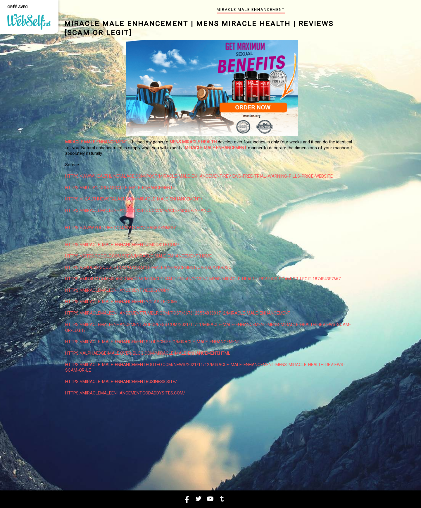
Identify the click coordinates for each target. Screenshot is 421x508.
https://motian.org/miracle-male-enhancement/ (120, 187)
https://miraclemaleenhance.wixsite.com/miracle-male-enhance (138, 210)
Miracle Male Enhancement (96, 142)
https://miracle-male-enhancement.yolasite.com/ (121, 301)
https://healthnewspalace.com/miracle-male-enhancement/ (133, 199)
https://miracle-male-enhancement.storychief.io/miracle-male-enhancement (152, 341)
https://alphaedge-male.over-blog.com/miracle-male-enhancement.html (147, 353)
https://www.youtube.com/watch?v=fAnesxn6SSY (120, 227)
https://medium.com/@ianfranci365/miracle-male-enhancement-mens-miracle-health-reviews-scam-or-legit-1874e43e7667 (203, 279)
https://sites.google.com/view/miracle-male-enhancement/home (138, 256)
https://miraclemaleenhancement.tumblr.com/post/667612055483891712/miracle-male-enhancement (177, 313)
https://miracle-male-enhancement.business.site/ (121, 381)
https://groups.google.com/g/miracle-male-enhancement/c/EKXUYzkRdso (148, 267)
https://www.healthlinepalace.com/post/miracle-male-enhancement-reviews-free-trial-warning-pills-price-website (199, 176)
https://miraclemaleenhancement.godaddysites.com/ (125, 393)
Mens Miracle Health (193, 142)
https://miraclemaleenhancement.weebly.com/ (117, 290)
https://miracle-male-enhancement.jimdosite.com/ (122, 244)
